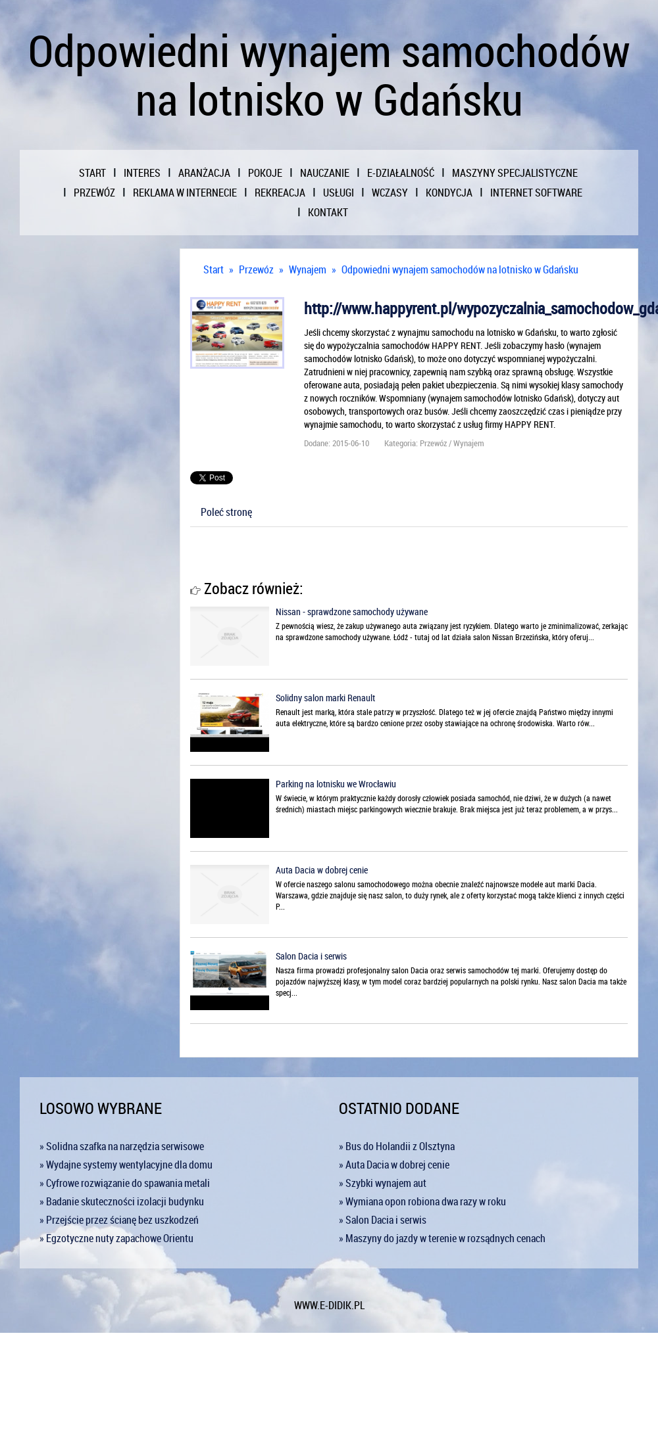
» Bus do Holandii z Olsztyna (397, 1146)
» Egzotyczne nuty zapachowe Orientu (116, 1238)
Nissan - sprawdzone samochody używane (352, 611)
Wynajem (307, 269)
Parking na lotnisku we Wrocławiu (336, 783)
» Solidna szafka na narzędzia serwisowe (121, 1146)
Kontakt (328, 212)
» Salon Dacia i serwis (382, 1220)
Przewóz (256, 269)
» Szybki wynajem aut (382, 1183)
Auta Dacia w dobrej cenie (322, 870)
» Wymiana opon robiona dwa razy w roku (422, 1201)
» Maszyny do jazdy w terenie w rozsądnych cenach (442, 1238)
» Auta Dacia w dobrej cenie (394, 1164)
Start (213, 269)
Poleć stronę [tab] (226, 512)
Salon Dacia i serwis (311, 956)
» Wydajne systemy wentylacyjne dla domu (126, 1164)
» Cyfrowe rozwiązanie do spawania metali (124, 1183)
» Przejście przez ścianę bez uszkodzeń (119, 1220)
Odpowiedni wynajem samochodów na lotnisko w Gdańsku (460, 269)
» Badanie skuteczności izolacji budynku (121, 1201)
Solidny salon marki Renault (325, 697)
